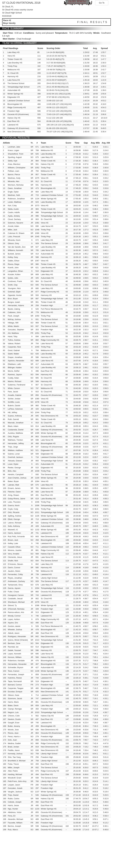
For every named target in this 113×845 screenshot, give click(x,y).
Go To (101, 3)
